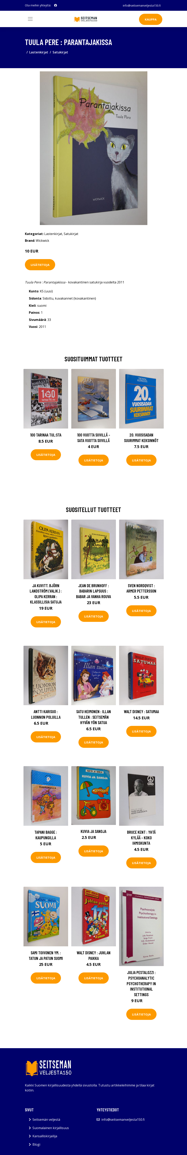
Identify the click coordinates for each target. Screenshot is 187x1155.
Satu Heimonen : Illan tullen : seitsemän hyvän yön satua (93, 717)
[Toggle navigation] (30, 19)
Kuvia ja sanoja (93, 831)
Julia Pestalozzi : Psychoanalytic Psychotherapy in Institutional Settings (141, 983)
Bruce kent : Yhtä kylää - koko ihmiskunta (141, 837)
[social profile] (56, 5)
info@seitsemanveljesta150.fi (142, 5)
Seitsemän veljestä (46, 1119)
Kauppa (151, 19)
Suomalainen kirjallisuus (50, 1128)
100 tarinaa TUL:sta (45, 434)
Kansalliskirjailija (44, 1136)
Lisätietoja (40, 265)
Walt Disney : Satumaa (141, 711)
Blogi (36, 1144)
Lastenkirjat (38, 52)
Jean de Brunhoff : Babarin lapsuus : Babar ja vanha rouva (93, 591)
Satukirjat (60, 52)
